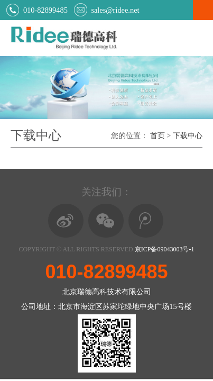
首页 (157, 135)
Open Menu (203, 10)
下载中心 (187, 135)
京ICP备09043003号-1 (165, 249)
